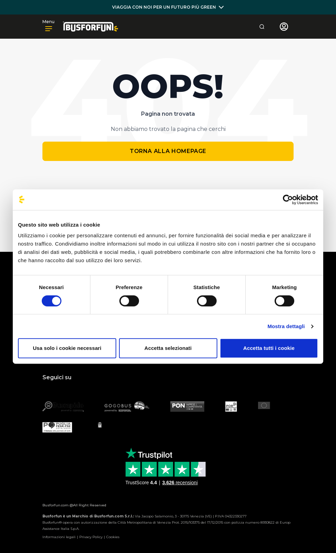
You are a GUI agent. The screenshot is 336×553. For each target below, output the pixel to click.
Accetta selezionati (168, 348)
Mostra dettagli (286, 326)
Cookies (112, 537)
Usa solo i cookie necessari (67, 348)
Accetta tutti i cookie (269, 348)
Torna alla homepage (168, 151)
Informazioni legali (59, 537)
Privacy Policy (90, 537)
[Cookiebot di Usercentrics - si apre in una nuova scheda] (288, 199)
